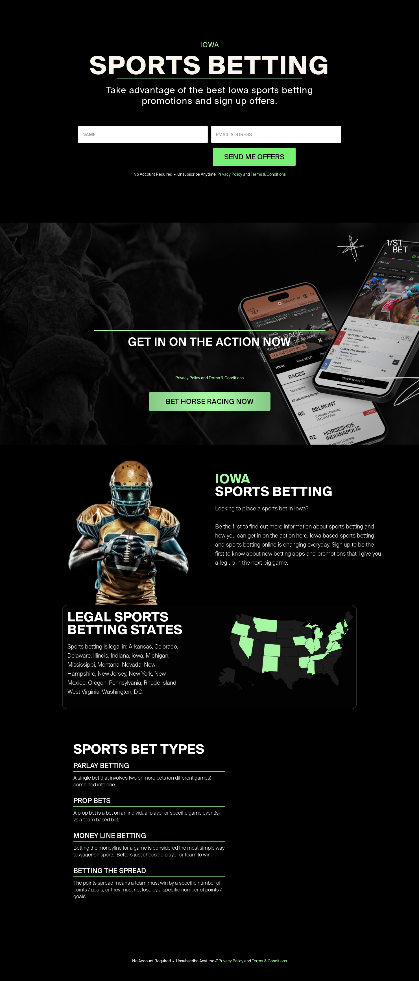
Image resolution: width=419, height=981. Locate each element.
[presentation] (167, 157)
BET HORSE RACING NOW (210, 401)
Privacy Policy (229, 174)
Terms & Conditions (268, 174)
